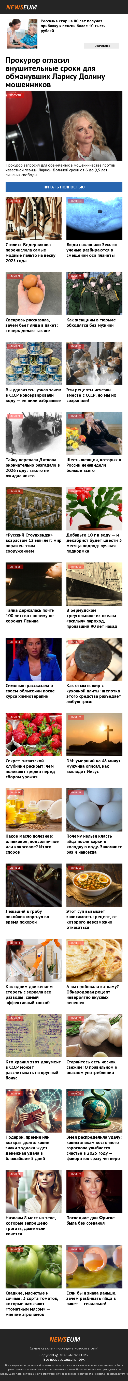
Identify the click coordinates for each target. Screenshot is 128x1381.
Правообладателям (116, 1373)
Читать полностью (64, 186)
